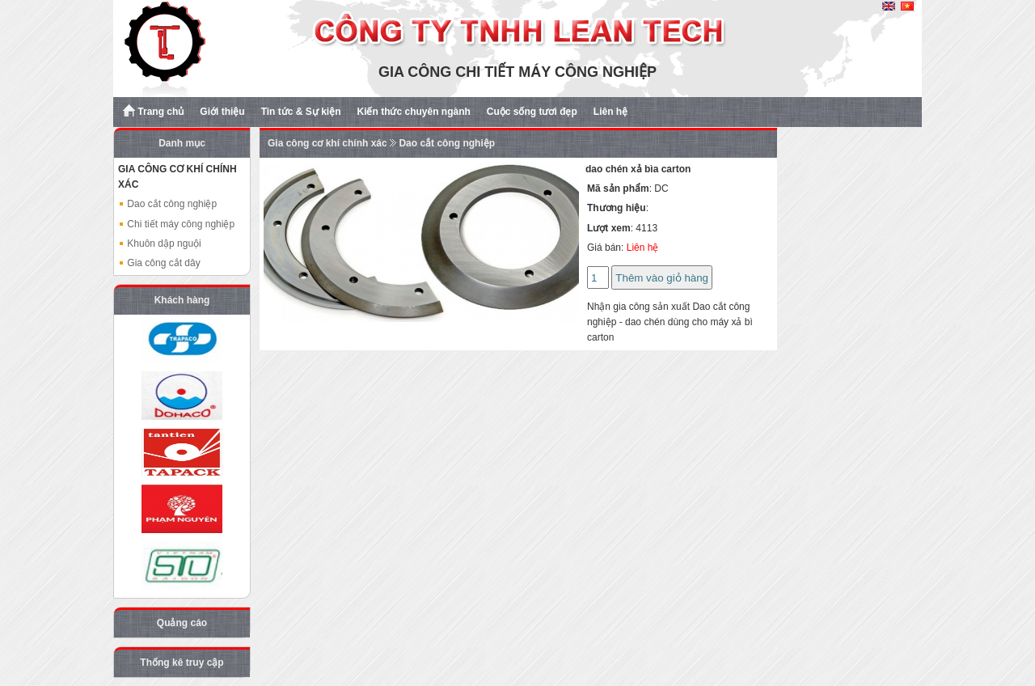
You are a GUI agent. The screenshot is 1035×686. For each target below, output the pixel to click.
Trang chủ (153, 110)
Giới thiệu (222, 111)
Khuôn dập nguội (159, 243)
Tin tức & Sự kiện (301, 111)
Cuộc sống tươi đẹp (532, 111)
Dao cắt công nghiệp (167, 204)
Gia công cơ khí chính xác (327, 143)
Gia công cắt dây (159, 263)
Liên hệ (610, 111)
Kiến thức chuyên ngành (413, 111)
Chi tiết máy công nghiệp (176, 224)
